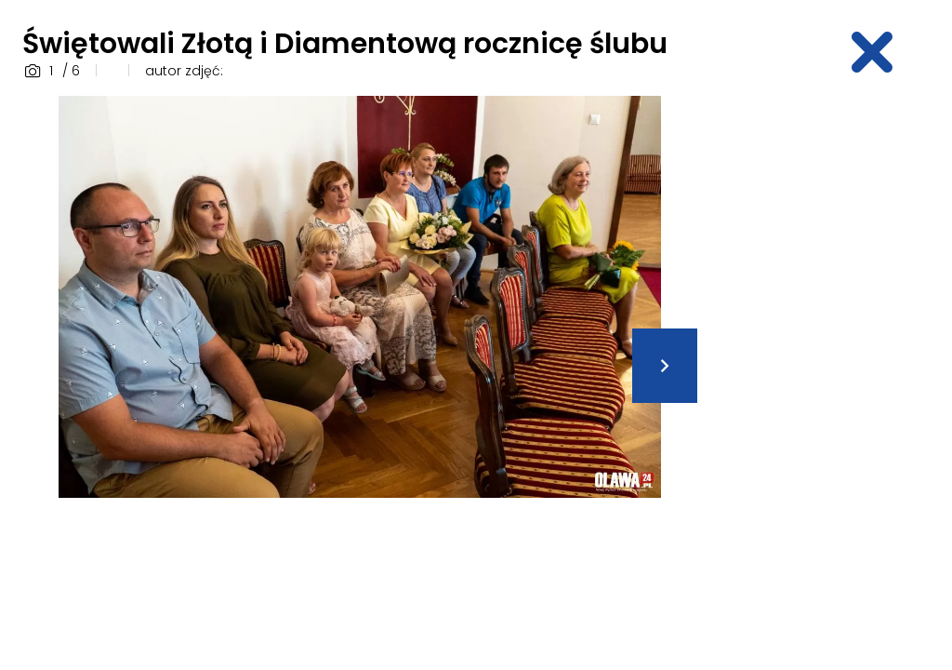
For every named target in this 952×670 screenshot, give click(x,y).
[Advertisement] (836, 375)
